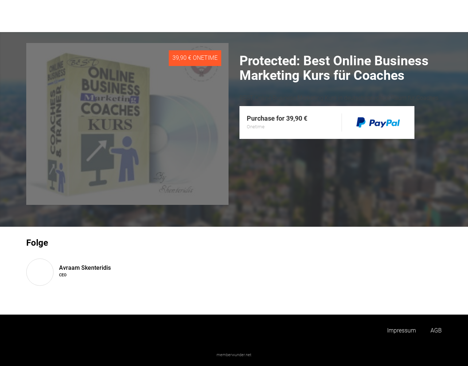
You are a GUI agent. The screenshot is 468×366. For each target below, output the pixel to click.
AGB (436, 330)
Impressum (401, 330)
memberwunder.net (234, 355)
